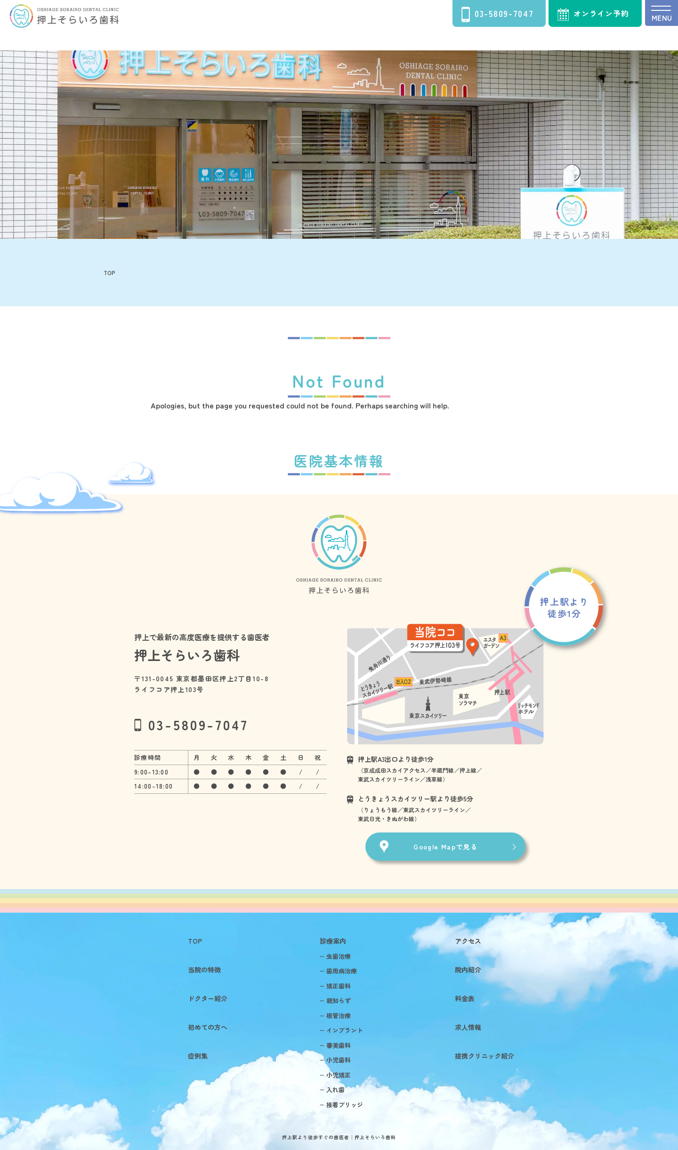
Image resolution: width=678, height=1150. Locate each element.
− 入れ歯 (332, 1089)
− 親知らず (335, 1000)
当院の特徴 (203, 969)
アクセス (468, 941)
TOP (194, 941)
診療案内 (332, 941)
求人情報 (468, 1027)
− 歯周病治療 (338, 970)
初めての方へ (207, 1027)
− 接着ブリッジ (341, 1104)
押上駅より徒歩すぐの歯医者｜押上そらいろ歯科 (339, 1137)
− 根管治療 (335, 1015)
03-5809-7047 (497, 14)
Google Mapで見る (445, 846)
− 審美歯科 (335, 1045)
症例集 (197, 1055)
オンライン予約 (593, 14)
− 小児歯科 (335, 1059)
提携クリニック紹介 (484, 1055)
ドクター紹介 (207, 998)
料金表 (465, 998)
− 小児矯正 (335, 1074)
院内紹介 (468, 969)
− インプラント (341, 1030)
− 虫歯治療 (335, 956)
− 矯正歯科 (335, 985)
